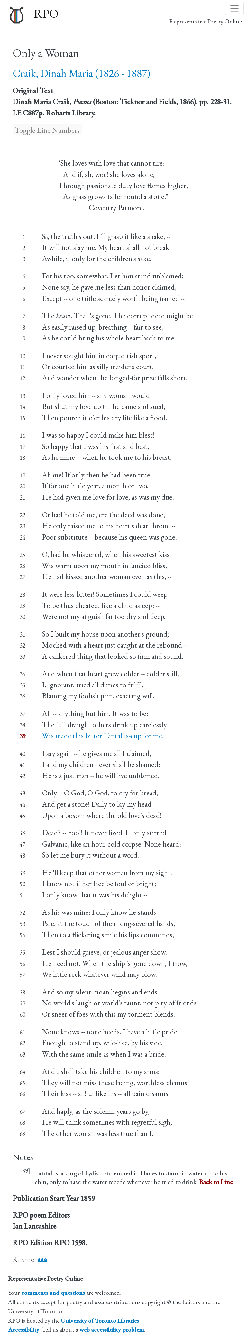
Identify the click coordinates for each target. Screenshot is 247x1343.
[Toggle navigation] (234, 8)
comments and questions (53, 1293)
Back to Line (216, 1181)
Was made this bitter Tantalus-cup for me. (103, 735)
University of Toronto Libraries (100, 1321)
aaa (42, 1259)
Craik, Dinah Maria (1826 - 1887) (81, 73)
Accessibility (23, 1330)
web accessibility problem (111, 1330)
